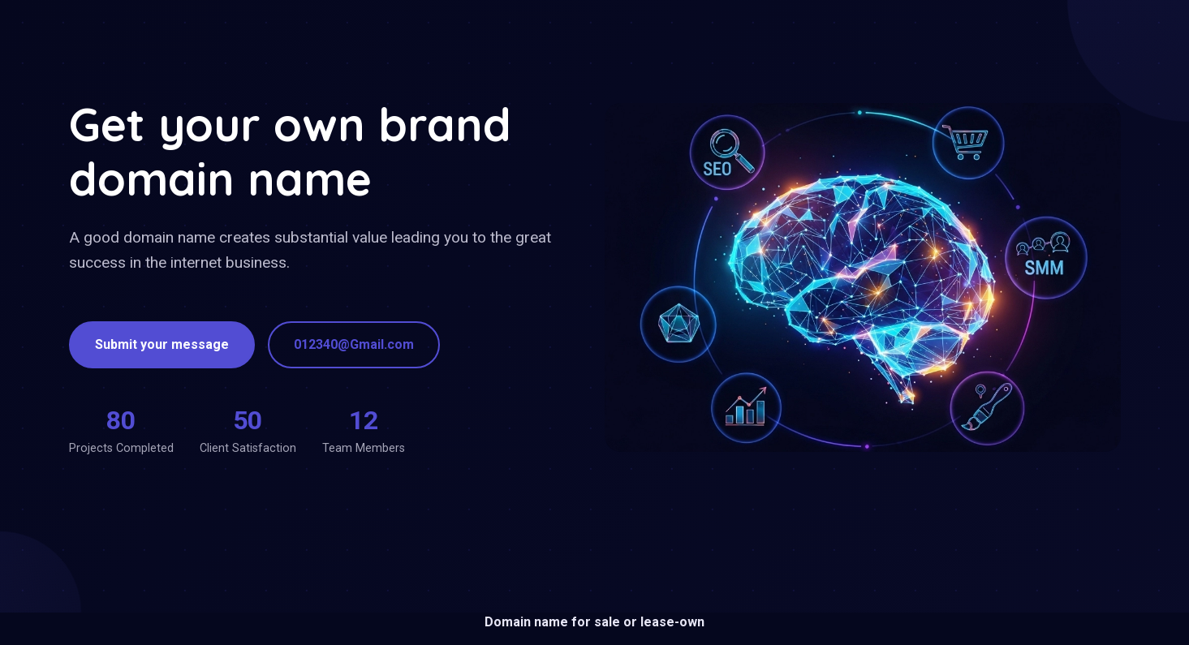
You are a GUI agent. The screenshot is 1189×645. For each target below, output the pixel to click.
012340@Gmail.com (354, 344)
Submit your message (162, 344)
